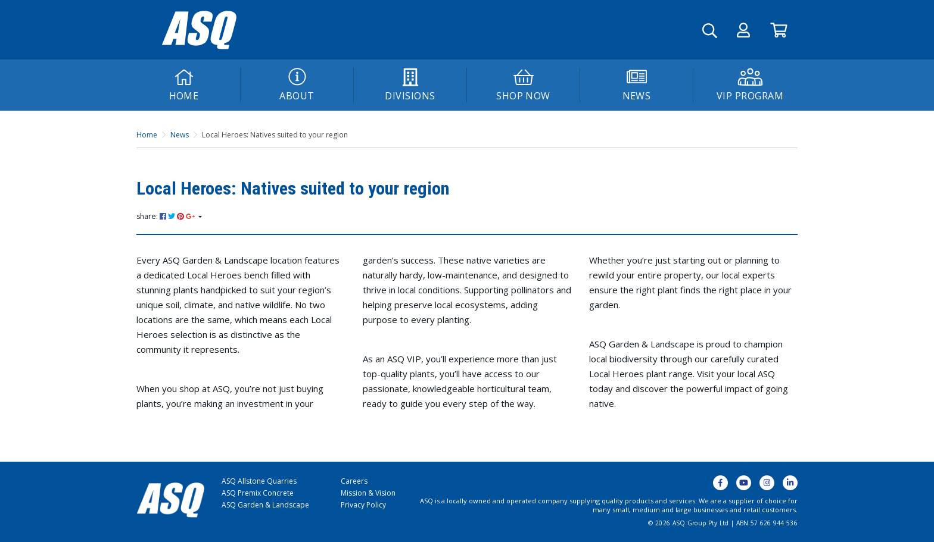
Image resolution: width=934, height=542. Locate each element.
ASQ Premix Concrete (258, 493)
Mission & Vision (368, 493)
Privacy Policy (363, 505)
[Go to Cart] (779, 30)
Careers (354, 481)
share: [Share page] (166, 216)
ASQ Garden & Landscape (265, 505)
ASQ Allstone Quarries (259, 481)
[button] (743, 30)
